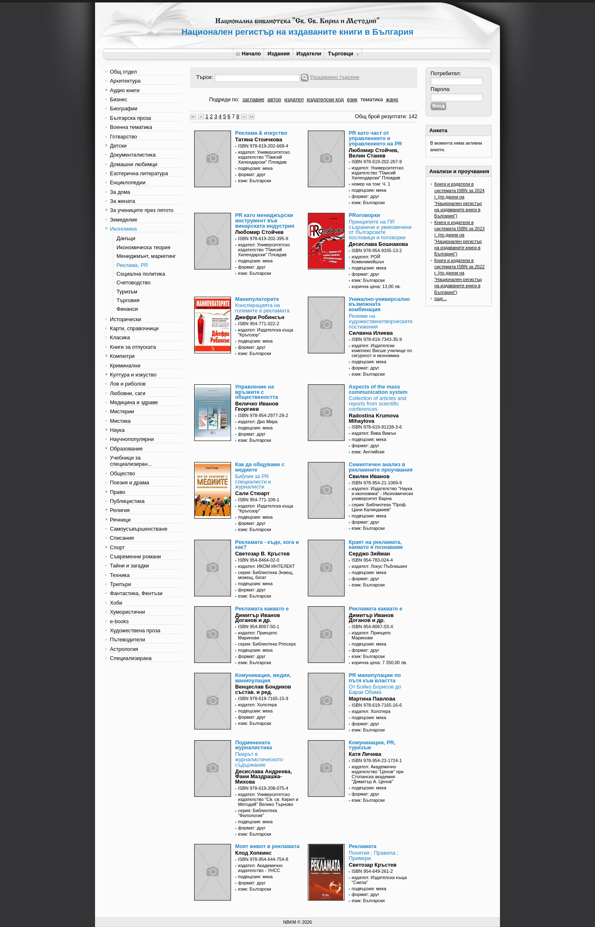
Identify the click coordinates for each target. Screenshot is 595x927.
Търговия (128, 300)
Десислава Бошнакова (378, 244)
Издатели (308, 53)
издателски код (325, 99)
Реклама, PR (132, 265)
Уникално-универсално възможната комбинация (379, 304)
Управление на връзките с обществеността (256, 392)
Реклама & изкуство (261, 133)
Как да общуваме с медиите (260, 467)
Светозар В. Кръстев (262, 553)
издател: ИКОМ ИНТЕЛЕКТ (266, 566)
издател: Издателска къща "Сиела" (379, 880)
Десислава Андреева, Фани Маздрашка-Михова (263, 776)
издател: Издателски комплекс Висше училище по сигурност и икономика (382, 350)
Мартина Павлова (372, 699)
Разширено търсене (334, 77)
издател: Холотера (257, 704)
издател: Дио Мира (258, 421)
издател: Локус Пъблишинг (379, 566)
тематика (371, 99)
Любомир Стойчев (259, 232)
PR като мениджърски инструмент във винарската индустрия (264, 220)
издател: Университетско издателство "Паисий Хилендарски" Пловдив (264, 157)
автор (274, 99)
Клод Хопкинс (253, 853)
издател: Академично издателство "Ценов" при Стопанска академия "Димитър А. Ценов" (378, 774)
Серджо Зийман (369, 553)
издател (294, 99)
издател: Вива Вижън (374, 433)
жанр (392, 99)
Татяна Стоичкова (258, 139)
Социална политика (141, 274)
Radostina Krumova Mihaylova (374, 418)
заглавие (253, 99)
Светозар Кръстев (373, 865)
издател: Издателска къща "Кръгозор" (265, 332)
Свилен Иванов (369, 476)
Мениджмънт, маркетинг (146, 256)
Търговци (343, 53)
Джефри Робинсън (259, 317)
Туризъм (127, 291)
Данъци (126, 238)
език (352, 99)
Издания (278, 53)
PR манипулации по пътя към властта (375, 678)
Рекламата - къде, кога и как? (267, 544)
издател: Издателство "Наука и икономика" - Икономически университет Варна (382, 493)
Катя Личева (365, 754)
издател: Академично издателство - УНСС (260, 868)
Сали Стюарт (252, 493)
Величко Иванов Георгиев (256, 406)
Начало (248, 53)
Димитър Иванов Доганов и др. (257, 618)
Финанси (127, 309)
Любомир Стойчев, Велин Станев (374, 153)
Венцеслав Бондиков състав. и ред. (263, 689)
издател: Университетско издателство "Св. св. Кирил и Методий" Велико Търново (268, 799)
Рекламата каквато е (262, 608)
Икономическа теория (143, 247)
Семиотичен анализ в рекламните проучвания (380, 467)
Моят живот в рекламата (267, 846)
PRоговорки (364, 215)
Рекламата (362, 846)
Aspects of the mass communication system (378, 389)
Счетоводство (133, 282)
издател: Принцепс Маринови (257, 635)
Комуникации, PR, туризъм (372, 745)
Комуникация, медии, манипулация (263, 678)
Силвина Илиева (371, 333)
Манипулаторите (257, 299)
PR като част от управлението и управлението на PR (375, 138)
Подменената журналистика (253, 745)
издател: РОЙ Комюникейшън (368, 259)
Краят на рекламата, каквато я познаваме (376, 544)
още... (440, 298)
